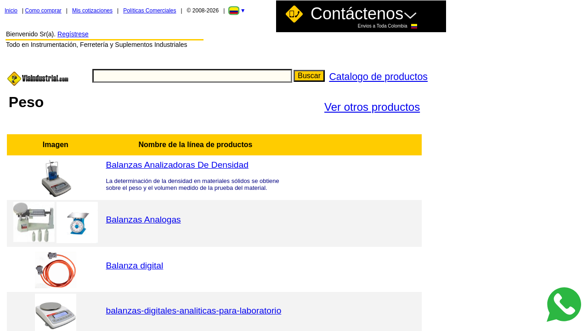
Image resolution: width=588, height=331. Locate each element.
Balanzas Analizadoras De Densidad (177, 165)
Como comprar (43, 10)
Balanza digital (134, 265)
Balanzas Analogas (143, 219)
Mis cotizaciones (92, 10)
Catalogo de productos (378, 76)
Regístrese (73, 34)
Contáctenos (364, 16)
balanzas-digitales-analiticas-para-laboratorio (193, 310)
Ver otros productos (372, 107)
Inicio (11, 10)
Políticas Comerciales (149, 10)
